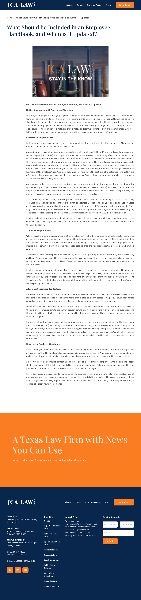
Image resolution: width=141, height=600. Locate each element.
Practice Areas (94, 4)
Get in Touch (125, 4)
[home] (21, 5)
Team (80, 4)
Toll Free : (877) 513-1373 (17, 554)
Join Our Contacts (111, 517)
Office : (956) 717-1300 (16, 552)
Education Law (50, 581)
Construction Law (51, 560)
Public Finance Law (50, 535)
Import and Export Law (52, 527)
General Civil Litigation (49, 575)
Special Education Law (52, 543)
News (108, 4)
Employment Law (51, 586)
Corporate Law (50, 555)
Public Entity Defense (49, 567)
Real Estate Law (51, 550)
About (70, 4)
